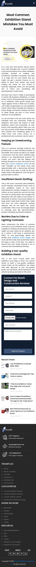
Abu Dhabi (7, 508)
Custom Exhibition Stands (13, 491)
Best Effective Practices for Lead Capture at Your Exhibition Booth (22, 411)
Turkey (6, 522)
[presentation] (19, 345)
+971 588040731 (15, 453)
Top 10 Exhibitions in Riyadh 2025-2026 (20, 365)
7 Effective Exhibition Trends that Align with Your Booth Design (21, 386)
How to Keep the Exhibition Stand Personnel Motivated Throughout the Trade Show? (21, 398)
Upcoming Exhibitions (11, 530)
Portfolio (7, 474)
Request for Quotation (12, 545)
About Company (10, 472)
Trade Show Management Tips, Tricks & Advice (22, 375)
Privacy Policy (9, 483)
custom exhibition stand (19, 164)
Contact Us (8, 477)
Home (6, 469)
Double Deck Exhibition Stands (14, 500)
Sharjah (6, 511)
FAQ (5, 533)
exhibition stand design (21, 238)
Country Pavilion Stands (12, 497)
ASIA (29, 550)
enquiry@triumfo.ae (16, 444)
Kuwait (6, 519)
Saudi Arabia (8, 514)
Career (6, 539)
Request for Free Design (12, 542)
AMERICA (18, 550)
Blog (5, 536)
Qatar (6, 516)
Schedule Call (9, 480)
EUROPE (7, 550)
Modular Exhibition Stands (13, 494)
